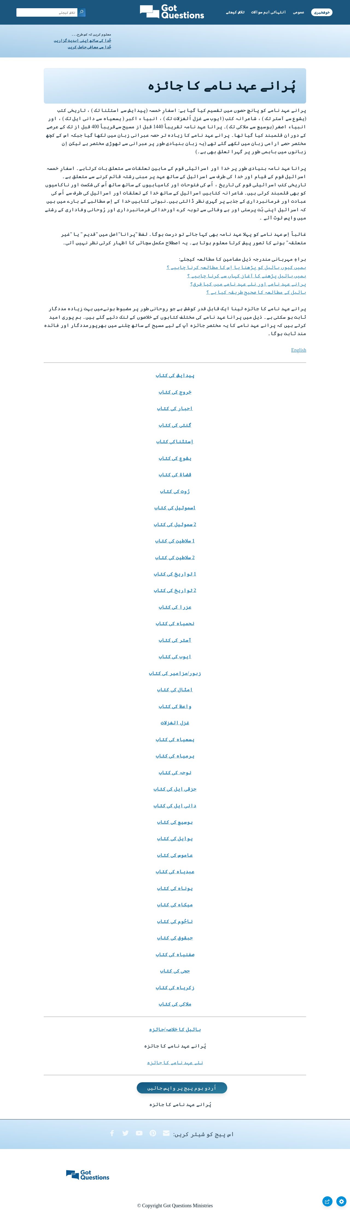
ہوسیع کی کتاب (175, 822)
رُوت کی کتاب (175, 491)
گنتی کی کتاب (175, 425)
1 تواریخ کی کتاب (175, 574)
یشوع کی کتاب (175, 458)
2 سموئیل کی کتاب (175, 524)
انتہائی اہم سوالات (268, 12)
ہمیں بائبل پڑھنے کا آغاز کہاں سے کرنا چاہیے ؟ (247, 275)
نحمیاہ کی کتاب (175, 623)
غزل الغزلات (175, 723)
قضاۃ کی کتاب (175, 474)
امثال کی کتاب (175, 689)
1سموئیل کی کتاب (175, 507)
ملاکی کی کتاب (175, 1004)
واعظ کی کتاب (175, 706)
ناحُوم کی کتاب (175, 921)
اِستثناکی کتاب (175, 441)
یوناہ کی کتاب (175, 888)
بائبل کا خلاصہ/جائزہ (175, 1029)
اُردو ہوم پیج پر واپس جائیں (182, 1088)
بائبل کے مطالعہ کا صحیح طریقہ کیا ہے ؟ (256, 292)
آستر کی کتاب (175, 640)
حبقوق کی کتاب (175, 938)
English (298, 350)
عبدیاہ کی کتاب (175, 871)
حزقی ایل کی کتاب (175, 789)
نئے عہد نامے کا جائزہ (175, 1062)
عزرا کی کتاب (175, 607)
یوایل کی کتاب (175, 838)
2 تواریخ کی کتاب (175, 590)
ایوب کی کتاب (175, 656)
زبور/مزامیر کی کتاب (175, 673)
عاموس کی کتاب (175, 855)
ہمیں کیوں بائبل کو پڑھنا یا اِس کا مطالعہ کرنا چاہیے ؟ (237, 267)
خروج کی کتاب (175, 392)
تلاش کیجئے (235, 12)
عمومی (298, 12)
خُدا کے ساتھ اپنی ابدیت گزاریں (82, 41)
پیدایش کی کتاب (175, 375)
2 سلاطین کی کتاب (175, 557)
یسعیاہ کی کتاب (175, 739)
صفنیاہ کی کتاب (175, 954)
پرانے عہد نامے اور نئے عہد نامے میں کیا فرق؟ (248, 284)
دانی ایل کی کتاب (175, 805)
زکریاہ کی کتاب (175, 987)
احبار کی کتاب (175, 408)
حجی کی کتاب (175, 971)
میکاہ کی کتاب (175, 904)
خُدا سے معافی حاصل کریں (89, 47)
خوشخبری (321, 12)
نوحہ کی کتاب (175, 772)
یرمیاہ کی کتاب (175, 756)
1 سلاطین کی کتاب (175, 541)
